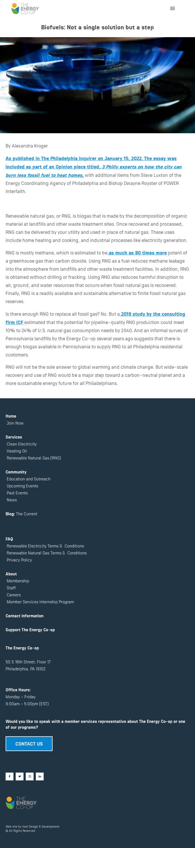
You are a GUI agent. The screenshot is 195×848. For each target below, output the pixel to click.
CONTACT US (29, 743)
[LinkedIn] (40, 776)
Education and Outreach (28, 478)
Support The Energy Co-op (30, 629)
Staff (11, 587)
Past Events (17, 492)
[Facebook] (9, 776)
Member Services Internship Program (40, 601)
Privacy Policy (19, 559)
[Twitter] (20, 776)
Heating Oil (17, 450)
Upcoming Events (22, 485)
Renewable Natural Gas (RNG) (34, 457)
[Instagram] (30, 776)
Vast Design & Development (41, 826)
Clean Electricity (22, 443)
